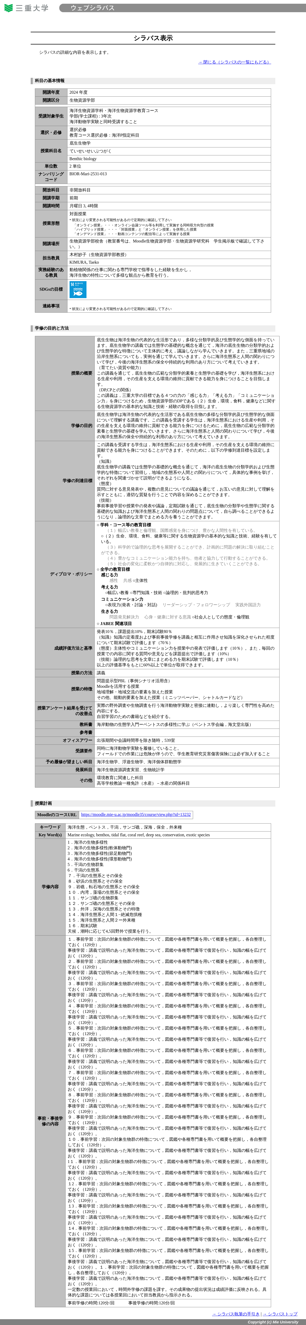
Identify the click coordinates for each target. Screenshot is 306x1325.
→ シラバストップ (280, 1314)
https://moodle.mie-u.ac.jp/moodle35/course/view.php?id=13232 (136, 814)
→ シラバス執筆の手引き (236, 1314)
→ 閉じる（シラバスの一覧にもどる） (234, 62)
